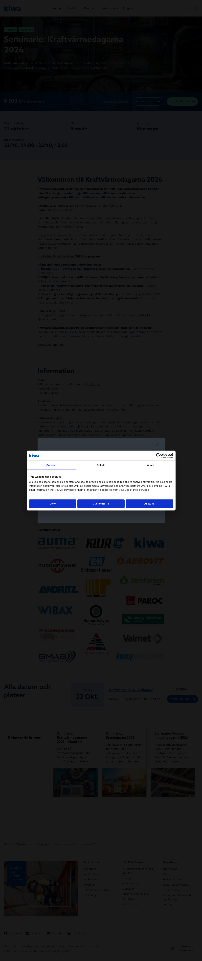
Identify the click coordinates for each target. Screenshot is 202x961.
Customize (101, 503)
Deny (53, 503)
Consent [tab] (51, 465)
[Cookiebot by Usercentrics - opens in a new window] (158, 455)
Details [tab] (101, 465)
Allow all (149, 503)
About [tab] (150, 465)
